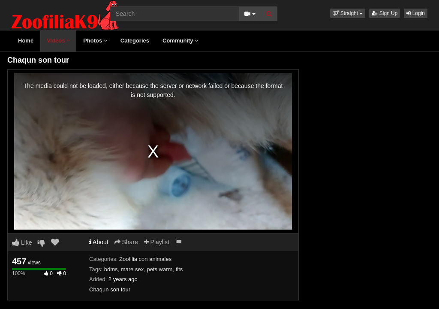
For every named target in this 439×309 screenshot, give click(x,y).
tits (179, 269)
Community (180, 40)
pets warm (159, 269)
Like (22, 242)
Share (126, 242)
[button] (347, 13)
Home (25, 40)
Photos (95, 40)
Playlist (156, 242)
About (98, 242)
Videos (58, 40)
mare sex (132, 269)
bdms (111, 269)
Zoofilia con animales (145, 259)
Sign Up (384, 13)
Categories (134, 40)
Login (415, 13)
